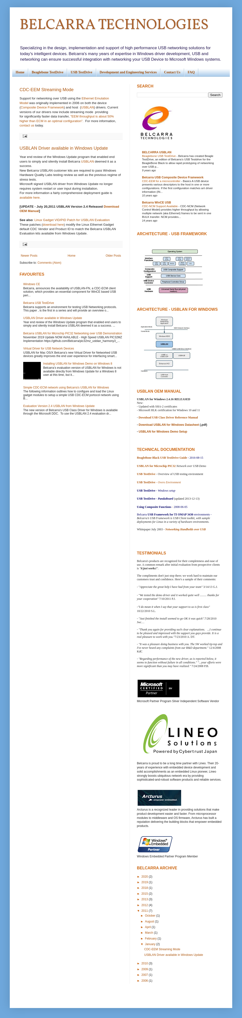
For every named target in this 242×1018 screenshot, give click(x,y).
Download (145, 417)
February (151, 938)
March (149, 932)
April (148, 927)
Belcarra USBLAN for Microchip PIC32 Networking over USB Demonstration (72, 333)
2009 (145, 969)
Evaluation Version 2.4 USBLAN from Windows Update (59, 406)
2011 (145, 910)
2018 (145, 888)
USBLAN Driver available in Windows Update (64, 148)
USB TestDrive (81, 72)
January (150, 944)
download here (53, 224)
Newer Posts (29, 255)
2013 (145, 899)
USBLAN (87, 107)
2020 (145, 876)
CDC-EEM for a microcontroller (161, 181)
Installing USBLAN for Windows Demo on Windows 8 (77, 363)
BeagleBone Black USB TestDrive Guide (162, 457)
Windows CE (31, 284)
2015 (145, 893)
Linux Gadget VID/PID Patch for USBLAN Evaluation (72, 220)
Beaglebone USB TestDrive (159, 156)
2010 (145, 963)
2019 (145, 882)
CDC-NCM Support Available (160, 206)
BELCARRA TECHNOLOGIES (114, 25)
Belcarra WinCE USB (156, 202)
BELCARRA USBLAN (156, 152)
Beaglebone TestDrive (48, 72)
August (150, 921)
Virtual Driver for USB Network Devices (48, 348)
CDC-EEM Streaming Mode (47, 89)
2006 (145, 980)
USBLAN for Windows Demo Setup (162, 431)
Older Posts (113, 255)
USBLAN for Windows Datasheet (177, 425)
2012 (145, 905)
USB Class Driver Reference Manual (175, 417)
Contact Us (172, 72)
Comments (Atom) (49, 262)
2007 (145, 975)
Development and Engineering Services (128, 72)
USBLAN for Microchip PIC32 (156, 466)
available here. (30, 197)
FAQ (191, 72)
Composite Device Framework (42, 107)
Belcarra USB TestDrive (38, 303)
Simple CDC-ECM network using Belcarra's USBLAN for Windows (66, 387)
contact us (27, 125)
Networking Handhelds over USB (185, 529)
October (150, 915)
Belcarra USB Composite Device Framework (172, 177)
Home (20, 72)
